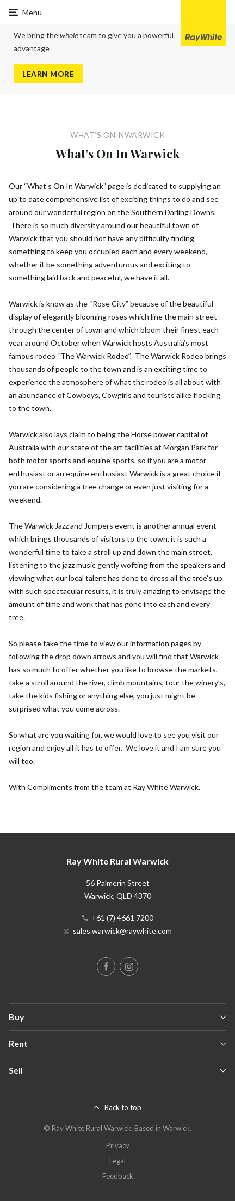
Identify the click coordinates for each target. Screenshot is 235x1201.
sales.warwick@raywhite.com (122, 930)
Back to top (122, 1107)
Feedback (117, 1176)
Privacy (117, 1145)
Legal (117, 1160)
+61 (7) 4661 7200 (122, 917)
